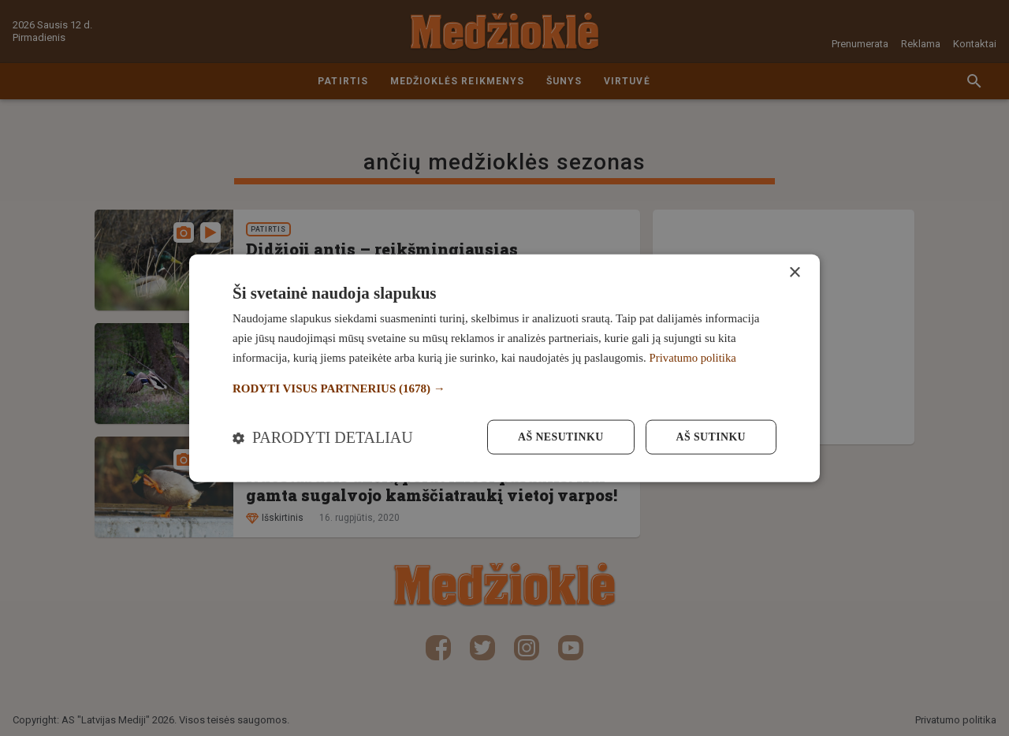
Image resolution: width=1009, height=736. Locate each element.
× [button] (794, 272)
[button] (504, 388)
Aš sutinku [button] (711, 437)
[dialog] (504, 367)
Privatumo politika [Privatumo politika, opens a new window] (694, 357)
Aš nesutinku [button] (559, 437)
